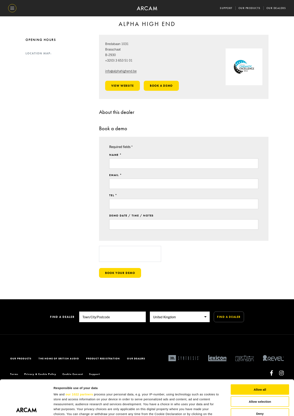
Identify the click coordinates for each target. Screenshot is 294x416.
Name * (115, 161)
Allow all (260, 353)
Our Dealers (276, 8)
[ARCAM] (147, 8)
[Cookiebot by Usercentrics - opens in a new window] (26, 408)
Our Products (249, 8)
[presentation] (130, 260)
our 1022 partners (79, 357)
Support (226, 8)
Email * (115, 181)
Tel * (113, 201)
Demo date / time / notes (131, 222)
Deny (260, 377)
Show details (214, 408)
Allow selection (260, 365)
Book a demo (161, 85)
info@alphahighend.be (121, 71)
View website (122, 85)
